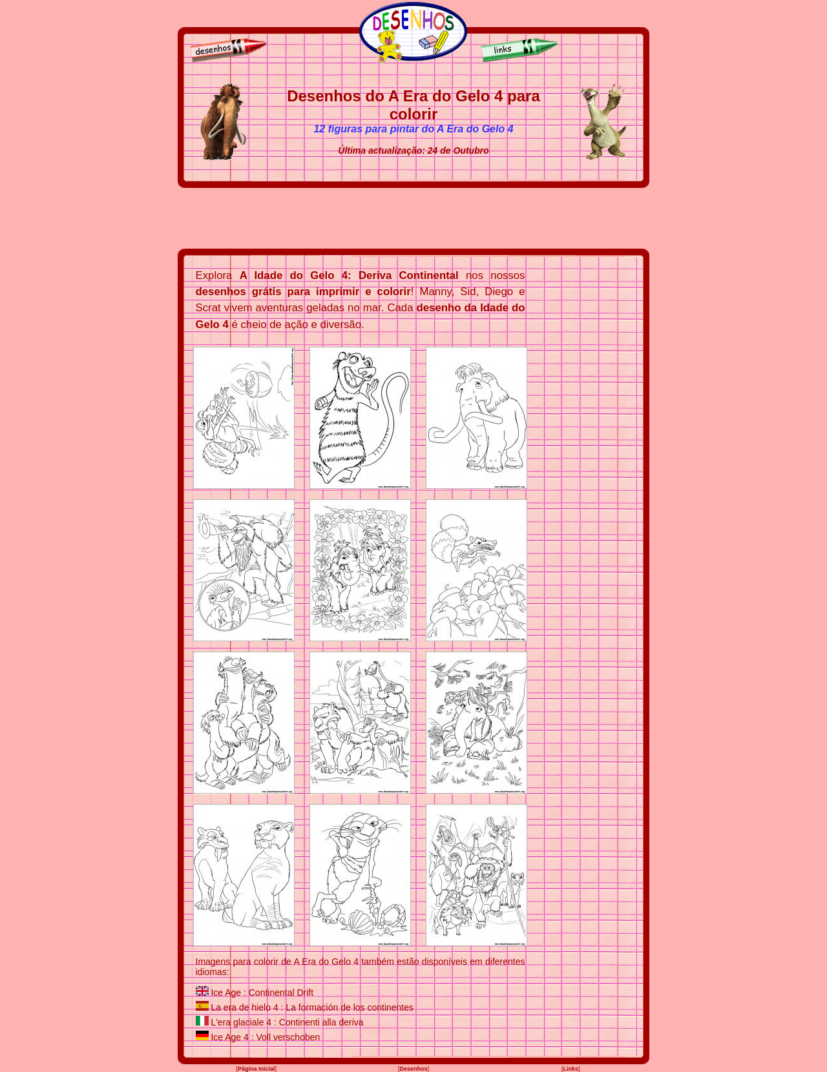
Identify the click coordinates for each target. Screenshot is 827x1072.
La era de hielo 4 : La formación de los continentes (312, 1007)
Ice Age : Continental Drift (262, 992)
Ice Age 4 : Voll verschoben (265, 1037)
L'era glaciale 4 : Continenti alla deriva (287, 1022)
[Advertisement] (413, 218)
